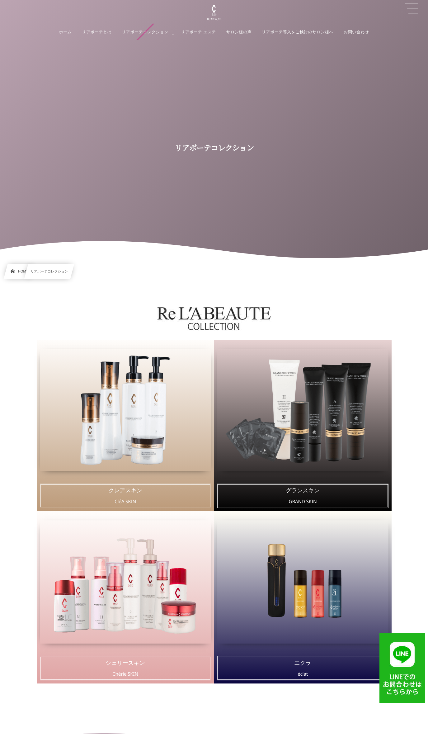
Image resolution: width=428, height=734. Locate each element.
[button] (411, 8)
